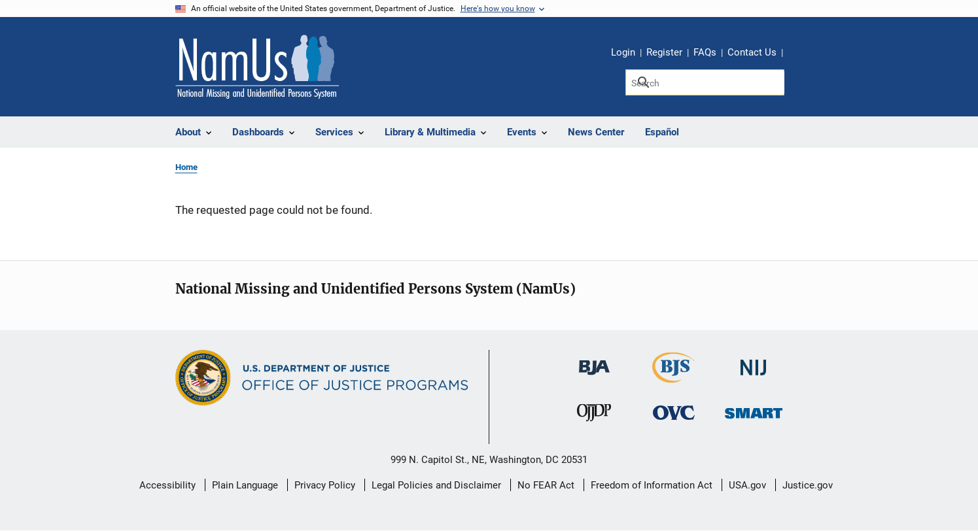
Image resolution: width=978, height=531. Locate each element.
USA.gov (747, 485)
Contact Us (752, 52)
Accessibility (167, 485)
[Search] (704, 82)
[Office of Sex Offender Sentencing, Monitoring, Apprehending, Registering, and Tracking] (753, 409)
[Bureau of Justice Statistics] (673, 377)
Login (623, 52)
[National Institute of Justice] (754, 362)
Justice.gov (807, 485)
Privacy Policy (324, 485)
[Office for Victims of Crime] (674, 411)
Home (186, 167)
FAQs (704, 52)
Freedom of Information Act (651, 485)
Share (797, 54)
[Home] (257, 66)
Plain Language (245, 485)
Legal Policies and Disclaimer (436, 485)
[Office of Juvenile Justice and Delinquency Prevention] (594, 415)
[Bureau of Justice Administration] (594, 361)
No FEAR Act (545, 485)
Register (664, 52)
